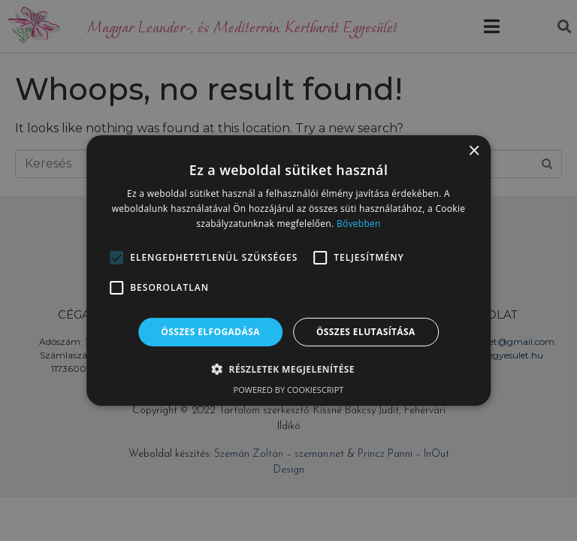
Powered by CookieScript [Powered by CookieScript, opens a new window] (289, 389)
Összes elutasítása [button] (365, 331)
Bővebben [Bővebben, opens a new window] (359, 223)
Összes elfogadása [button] (210, 331)
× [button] (473, 151)
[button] (116, 258)
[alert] (288, 270)
